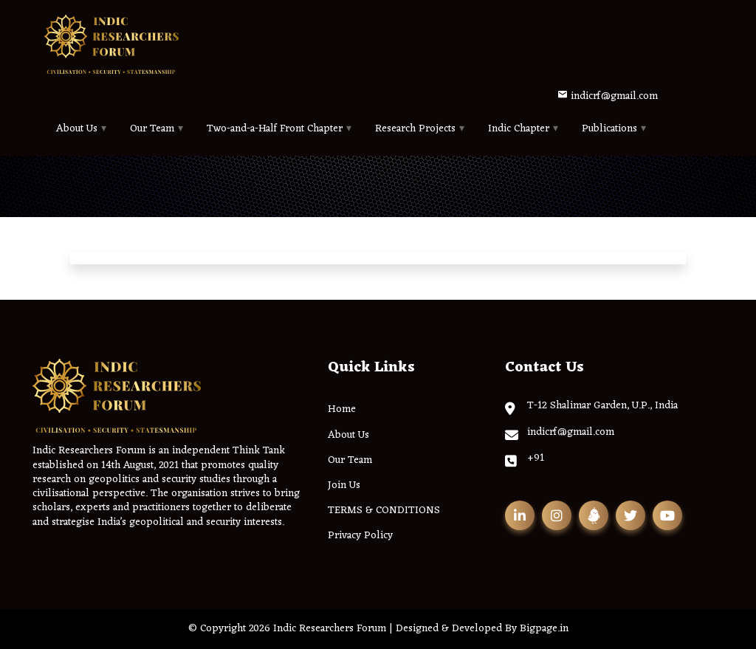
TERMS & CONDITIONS (384, 510)
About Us (76, 129)
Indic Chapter (518, 129)
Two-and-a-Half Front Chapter (275, 129)
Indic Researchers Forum (329, 628)
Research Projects (415, 129)
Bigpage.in (544, 628)
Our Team (152, 129)
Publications (609, 129)
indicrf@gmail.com (607, 96)
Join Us (344, 485)
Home (342, 409)
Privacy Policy (360, 535)
